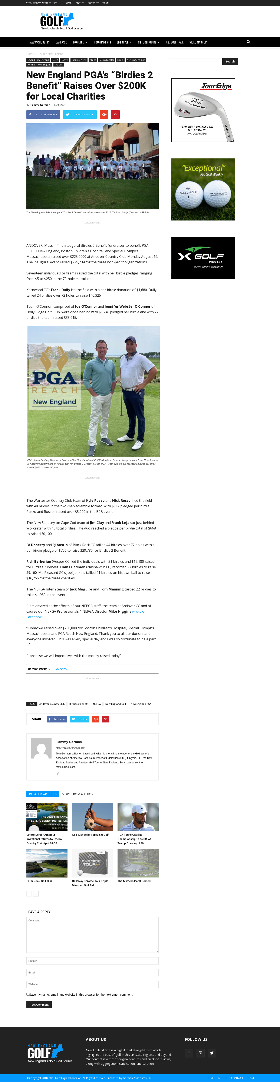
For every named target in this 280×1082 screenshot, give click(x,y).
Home (68, 3)
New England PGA (141, 703)
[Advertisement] (176, 21)
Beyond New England (38, 59)
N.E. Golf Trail (175, 42)
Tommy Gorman (40, 104)
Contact (93, 3)
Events (65, 59)
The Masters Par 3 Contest (134, 881)
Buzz (55, 59)
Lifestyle (124, 42)
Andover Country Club (52, 703)
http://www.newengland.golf (70, 748)
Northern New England (39, 64)
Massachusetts (39, 42)
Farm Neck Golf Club (39, 881)
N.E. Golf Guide (149, 42)
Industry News (79, 59)
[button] (249, 42)
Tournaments (102, 42)
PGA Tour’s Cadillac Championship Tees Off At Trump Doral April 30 (134, 839)
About (80, 3)
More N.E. (80, 42)
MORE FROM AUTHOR (77, 794)
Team (106, 3)
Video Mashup (198, 42)
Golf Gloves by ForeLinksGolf (90, 834)
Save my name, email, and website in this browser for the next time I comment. (81, 994)
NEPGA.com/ (57, 669)
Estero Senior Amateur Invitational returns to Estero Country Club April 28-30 (44, 839)
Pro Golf (59, 64)
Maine (93, 59)
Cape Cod (61, 42)
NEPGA (97, 703)
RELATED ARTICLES (43, 794)
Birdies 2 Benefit (78, 703)
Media (120, 59)
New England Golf (136, 59)
